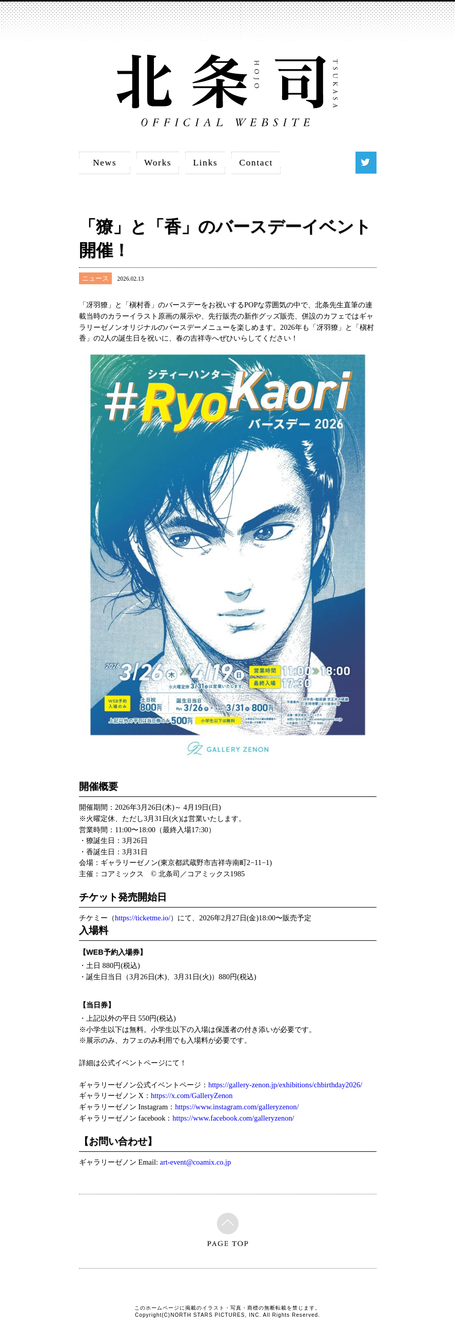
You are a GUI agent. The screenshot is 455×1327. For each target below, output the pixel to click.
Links (205, 162)
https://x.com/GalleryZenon (191, 1095)
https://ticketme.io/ (142, 918)
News (104, 162)
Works (157, 162)
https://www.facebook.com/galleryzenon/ (233, 1118)
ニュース (95, 278)
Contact (256, 162)
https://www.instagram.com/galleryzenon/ (237, 1107)
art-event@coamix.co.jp (195, 1162)
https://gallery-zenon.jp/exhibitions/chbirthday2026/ (285, 1085)
